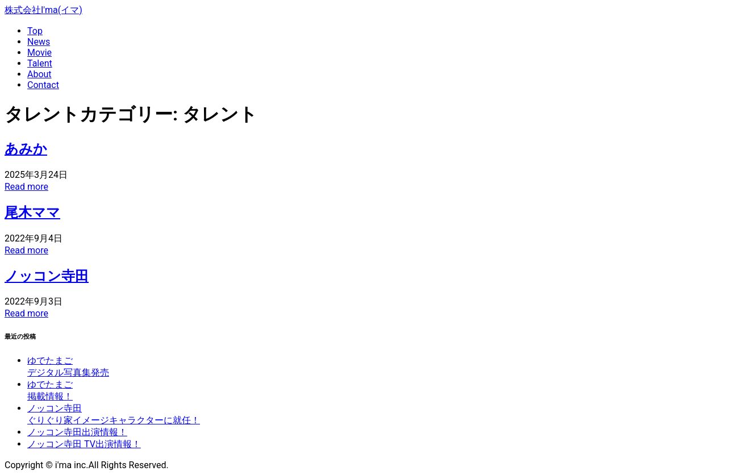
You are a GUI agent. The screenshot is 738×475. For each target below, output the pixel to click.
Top (35, 31)
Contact (43, 85)
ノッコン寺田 (47, 276)
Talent (39, 63)
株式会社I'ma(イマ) (43, 10)
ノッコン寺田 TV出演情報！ (84, 444)
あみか (26, 149)
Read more (26, 186)
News (38, 41)
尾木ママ (32, 212)
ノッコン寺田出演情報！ (77, 432)
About (39, 74)
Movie (39, 52)
